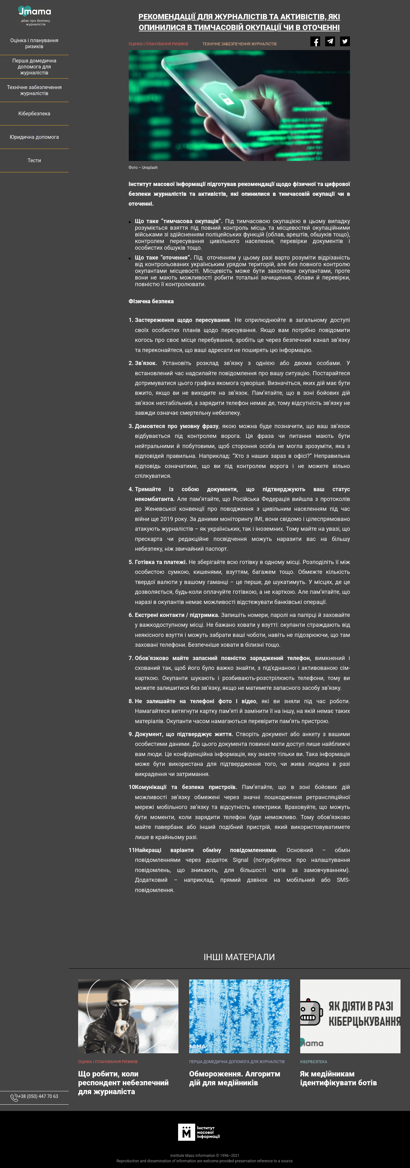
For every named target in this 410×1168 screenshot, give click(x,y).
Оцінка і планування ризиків (158, 44)
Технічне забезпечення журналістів (239, 44)
